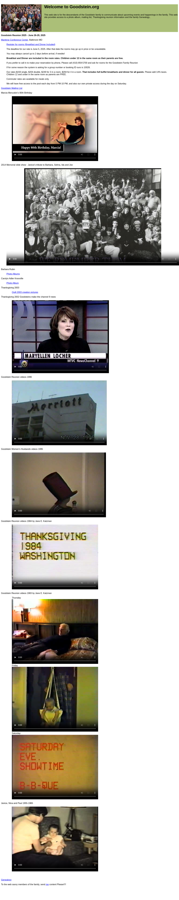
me (47, 884)
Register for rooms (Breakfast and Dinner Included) (30, 44)
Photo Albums (13, 274)
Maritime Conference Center (14, 40)
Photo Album (12, 283)
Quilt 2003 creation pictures (25, 292)
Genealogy (6, 880)
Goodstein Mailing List (11, 88)
